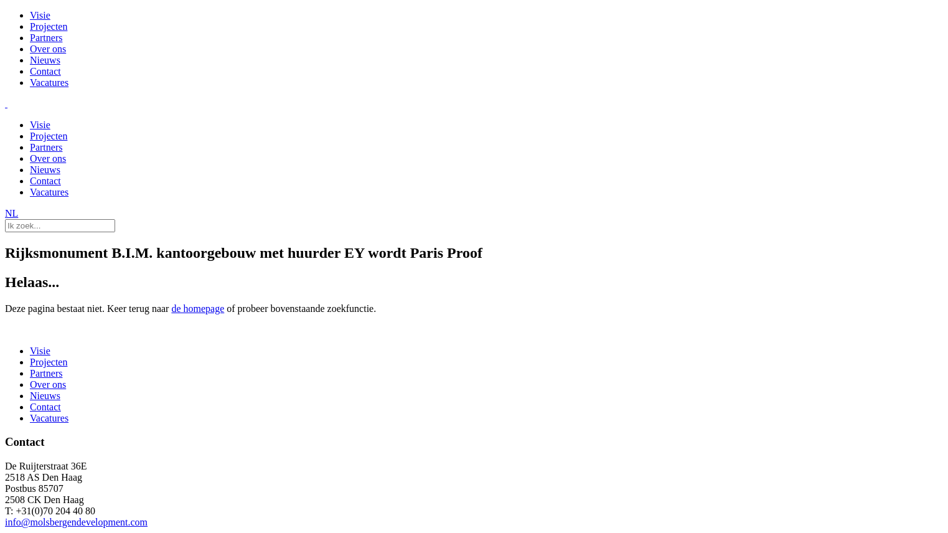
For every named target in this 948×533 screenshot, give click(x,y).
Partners (46, 37)
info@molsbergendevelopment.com (76, 522)
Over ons (48, 49)
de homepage (197, 308)
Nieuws (45, 60)
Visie (40, 15)
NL (11, 213)
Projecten (48, 26)
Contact (45, 71)
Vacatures (49, 82)
